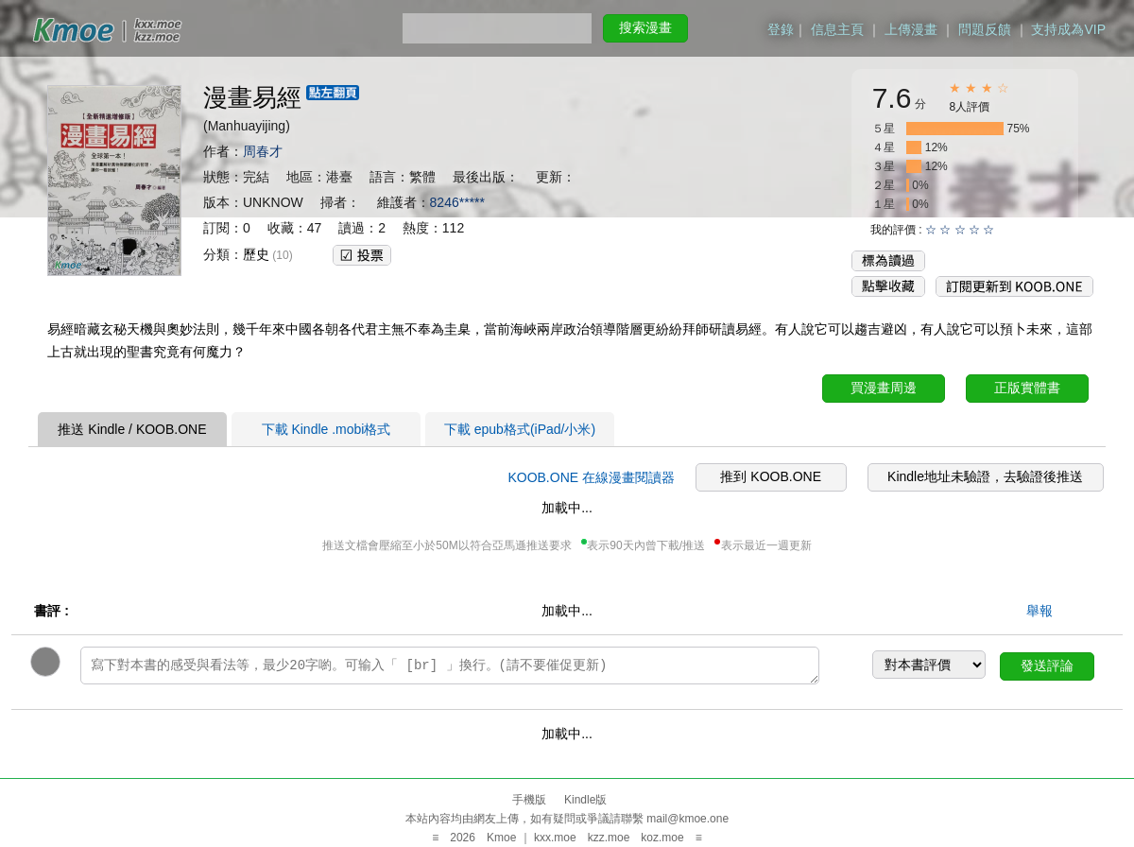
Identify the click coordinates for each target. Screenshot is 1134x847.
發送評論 (1047, 665)
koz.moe (662, 837)
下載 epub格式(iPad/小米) (519, 429)
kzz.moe (609, 837)
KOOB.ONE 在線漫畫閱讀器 (591, 477)
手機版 (529, 799)
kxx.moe (555, 837)
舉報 (1039, 610)
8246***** (457, 202)
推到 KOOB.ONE (770, 476)
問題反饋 (984, 29)
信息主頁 (837, 29)
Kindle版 (585, 799)
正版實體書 (1027, 387)
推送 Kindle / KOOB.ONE (132, 429)
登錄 (780, 29)
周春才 (263, 151)
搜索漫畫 (645, 27)
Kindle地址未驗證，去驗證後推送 (985, 476)
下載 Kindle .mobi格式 (326, 429)
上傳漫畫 (911, 29)
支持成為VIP (1068, 29)
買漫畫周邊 (883, 387)
